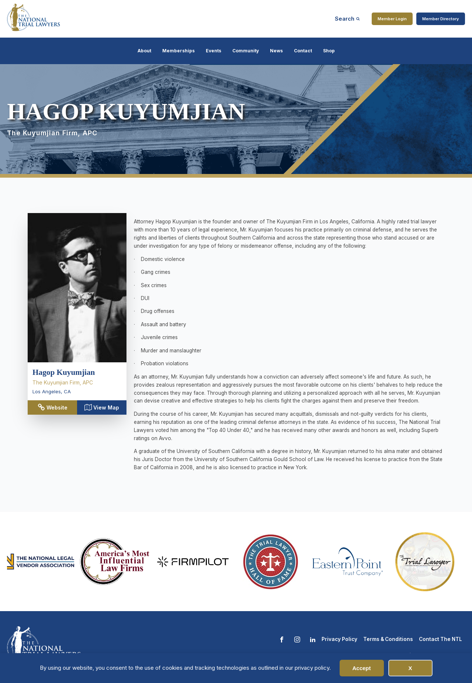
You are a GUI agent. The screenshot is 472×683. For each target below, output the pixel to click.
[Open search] (347, 18)
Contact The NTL (440, 639)
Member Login (392, 18)
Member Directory (440, 18)
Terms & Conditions (388, 639)
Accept (361, 668)
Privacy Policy (339, 639)
